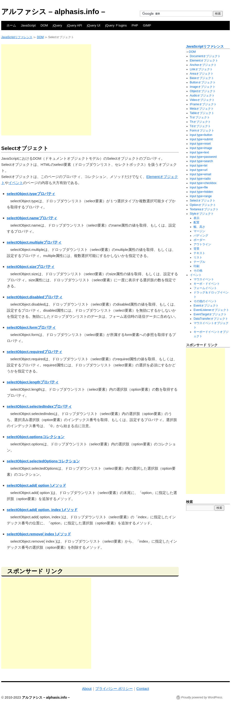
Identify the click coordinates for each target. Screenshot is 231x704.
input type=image (201, 148)
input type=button (201, 135)
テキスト (199, 253)
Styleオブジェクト (202, 213)
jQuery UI (93, 25)
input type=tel (198, 165)
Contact (142, 688)
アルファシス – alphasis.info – (53, 12)
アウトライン (202, 244)
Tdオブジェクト (200, 126)
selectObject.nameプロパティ (32, 218)
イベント (16, 183)
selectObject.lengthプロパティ (33, 382)
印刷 (196, 266)
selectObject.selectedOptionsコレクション (43, 461)
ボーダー (199, 240)
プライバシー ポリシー (114, 688)
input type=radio (200, 178)
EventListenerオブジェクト (211, 310)
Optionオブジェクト (203, 205)
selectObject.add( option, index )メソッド (42, 510)
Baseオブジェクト (202, 78)
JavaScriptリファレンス (16, 37)
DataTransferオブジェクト (211, 318)
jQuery (57, 25)
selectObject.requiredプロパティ (34, 352)
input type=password (203, 156)
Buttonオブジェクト (203, 82)
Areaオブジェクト (201, 73)
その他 (198, 270)
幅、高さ (199, 227)
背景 (196, 248)
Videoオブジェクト (202, 100)
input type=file (199, 187)
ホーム (11, 25)
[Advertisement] (45, 89)
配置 (196, 222)
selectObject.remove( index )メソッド (39, 534)
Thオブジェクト (200, 121)
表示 (196, 218)
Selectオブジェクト (202, 200)
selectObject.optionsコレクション (36, 437)
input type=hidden (201, 192)
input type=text (199, 152)
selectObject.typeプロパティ (31, 194)
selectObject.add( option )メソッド (36, 485)
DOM (44, 25)
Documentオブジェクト (205, 56)
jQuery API (74, 25)
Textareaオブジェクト (204, 209)
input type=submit (201, 139)
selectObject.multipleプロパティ (34, 242)
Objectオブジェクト (203, 91)
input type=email (200, 174)
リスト (198, 257)
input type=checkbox (203, 183)
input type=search (201, 161)
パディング (201, 235)
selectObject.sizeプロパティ (31, 266)
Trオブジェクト (200, 117)
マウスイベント (204, 279)
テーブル (199, 262)
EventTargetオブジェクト (210, 314)
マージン (199, 231)
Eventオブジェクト (206, 305)
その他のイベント (205, 301)
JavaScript (28, 25)
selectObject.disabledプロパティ (34, 297)
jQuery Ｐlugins (116, 25)
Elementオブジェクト (204, 60)
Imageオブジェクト (202, 86)
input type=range (201, 196)
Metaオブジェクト (202, 108)
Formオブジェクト (202, 130)
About (86, 688)
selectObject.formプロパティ (31, 327)
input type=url (198, 170)
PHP (135, 25)
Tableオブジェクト (202, 113)
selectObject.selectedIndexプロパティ (39, 406)
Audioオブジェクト (202, 95)
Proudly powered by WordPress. (202, 697)
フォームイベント (205, 288)
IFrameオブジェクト (203, 104)
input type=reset (200, 143)
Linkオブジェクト (201, 69)
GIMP (147, 25)
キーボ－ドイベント (207, 283)
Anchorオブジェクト (203, 65)
